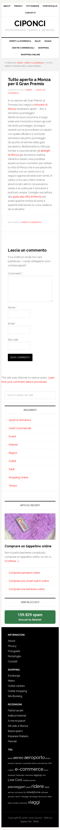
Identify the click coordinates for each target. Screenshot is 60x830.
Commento (15, 273)
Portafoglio (14, 656)
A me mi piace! (16, 720)
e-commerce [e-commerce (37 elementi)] (29, 769)
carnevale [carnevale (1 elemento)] (27, 763)
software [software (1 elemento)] (44, 792)
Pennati (12, 741)
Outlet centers (16, 685)
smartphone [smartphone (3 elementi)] (33, 792)
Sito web (13, 339)
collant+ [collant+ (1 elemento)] (11, 770)
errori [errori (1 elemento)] (46, 770)
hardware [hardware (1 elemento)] (29, 775)
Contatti (12, 661)
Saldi (11, 469)
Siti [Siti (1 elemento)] (24, 792)
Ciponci (30, 23)
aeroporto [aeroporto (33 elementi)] (34, 757)
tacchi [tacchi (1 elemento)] (18, 797)
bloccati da (30, 616)
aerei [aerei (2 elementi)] (10, 758)
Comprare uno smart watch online (29, 580)
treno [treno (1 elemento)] (10, 803)
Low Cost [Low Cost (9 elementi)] (15, 780)
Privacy (12, 646)
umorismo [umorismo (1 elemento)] (23, 803)
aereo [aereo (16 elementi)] (18, 757)
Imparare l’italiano (18, 736)
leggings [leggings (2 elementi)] (38, 775)
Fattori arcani (15, 710)
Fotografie (14, 651)
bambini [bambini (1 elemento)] (18, 763)
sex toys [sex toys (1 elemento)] (11, 792)
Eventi (12, 436)
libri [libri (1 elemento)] (44, 775)
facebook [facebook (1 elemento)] (11, 775)
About (11, 640)
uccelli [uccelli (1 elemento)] (15, 803)
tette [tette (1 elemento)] (50, 797)
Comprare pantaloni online (24, 572)
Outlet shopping (17, 691)
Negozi (13, 452)
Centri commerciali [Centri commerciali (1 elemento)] (39, 763)
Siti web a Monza (18, 725)
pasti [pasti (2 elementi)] (28, 787)
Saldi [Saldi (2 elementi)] (46, 787)
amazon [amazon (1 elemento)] (11, 763)
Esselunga (14, 675)
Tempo (13, 485)
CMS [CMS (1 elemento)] (50, 763)
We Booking (15, 696)
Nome (12, 307)
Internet (13, 444)
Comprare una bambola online (26, 589)
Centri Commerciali (20, 428)
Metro (11, 680)
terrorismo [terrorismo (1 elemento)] (43, 797)
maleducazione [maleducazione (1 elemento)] (29, 780)
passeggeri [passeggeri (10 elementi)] (17, 787)
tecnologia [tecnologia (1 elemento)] (33, 797)
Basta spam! (15, 731)
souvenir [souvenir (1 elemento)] (11, 797)
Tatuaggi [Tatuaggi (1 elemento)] (25, 797)
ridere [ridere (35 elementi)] (37, 786)
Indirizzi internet (17, 715)
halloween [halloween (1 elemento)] (20, 775)
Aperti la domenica (31, 222)
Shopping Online (18, 477)
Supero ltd (26, 821)
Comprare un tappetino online (28, 546)
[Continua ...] (12, 561)
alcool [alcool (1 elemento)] (47, 758)
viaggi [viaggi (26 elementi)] (34, 802)
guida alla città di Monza (27, 196)
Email (12, 323)
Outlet (12, 461)
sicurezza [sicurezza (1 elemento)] (19, 792)
